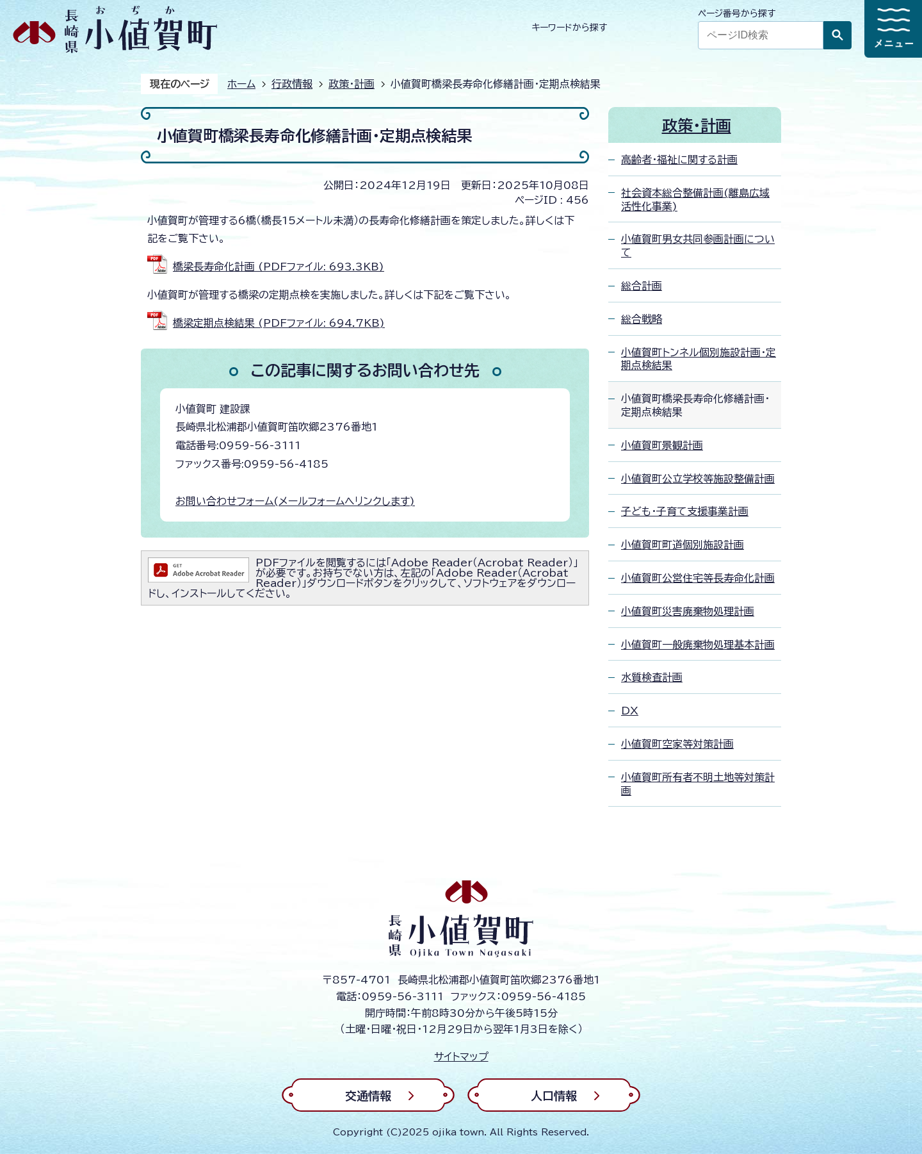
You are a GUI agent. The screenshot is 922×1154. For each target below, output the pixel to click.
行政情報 (291, 84)
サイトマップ (461, 1056)
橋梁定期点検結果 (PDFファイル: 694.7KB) (279, 323)
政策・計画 (351, 84)
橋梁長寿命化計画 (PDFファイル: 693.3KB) (278, 266)
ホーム (241, 84)
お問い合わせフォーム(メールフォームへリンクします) (295, 501)
